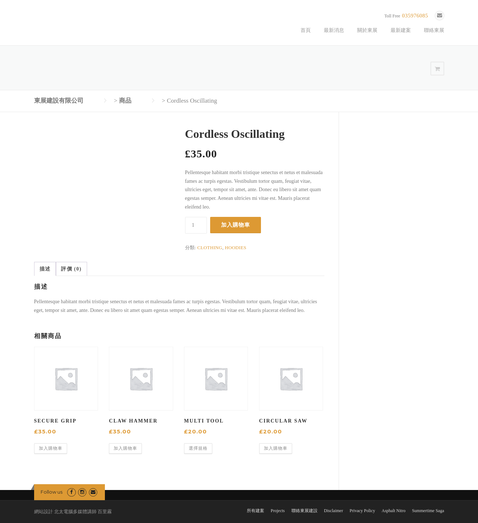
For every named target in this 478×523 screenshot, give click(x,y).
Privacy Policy (362, 510)
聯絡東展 (434, 30)
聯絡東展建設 (304, 510)
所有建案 (255, 510)
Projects (278, 510)
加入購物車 (235, 224)
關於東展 (367, 30)
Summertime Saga (428, 510)
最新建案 (401, 30)
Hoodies (235, 247)
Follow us (51, 492)
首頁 (306, 30)
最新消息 (334, 30)
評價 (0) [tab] (71, 269)
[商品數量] (196, 225)
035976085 (415, 15)
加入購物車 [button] (50, 448)
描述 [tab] (45, 269)
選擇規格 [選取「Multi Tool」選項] (198, 448)
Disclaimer (333, 510)
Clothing (209, 247)
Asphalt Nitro (394, 510)
